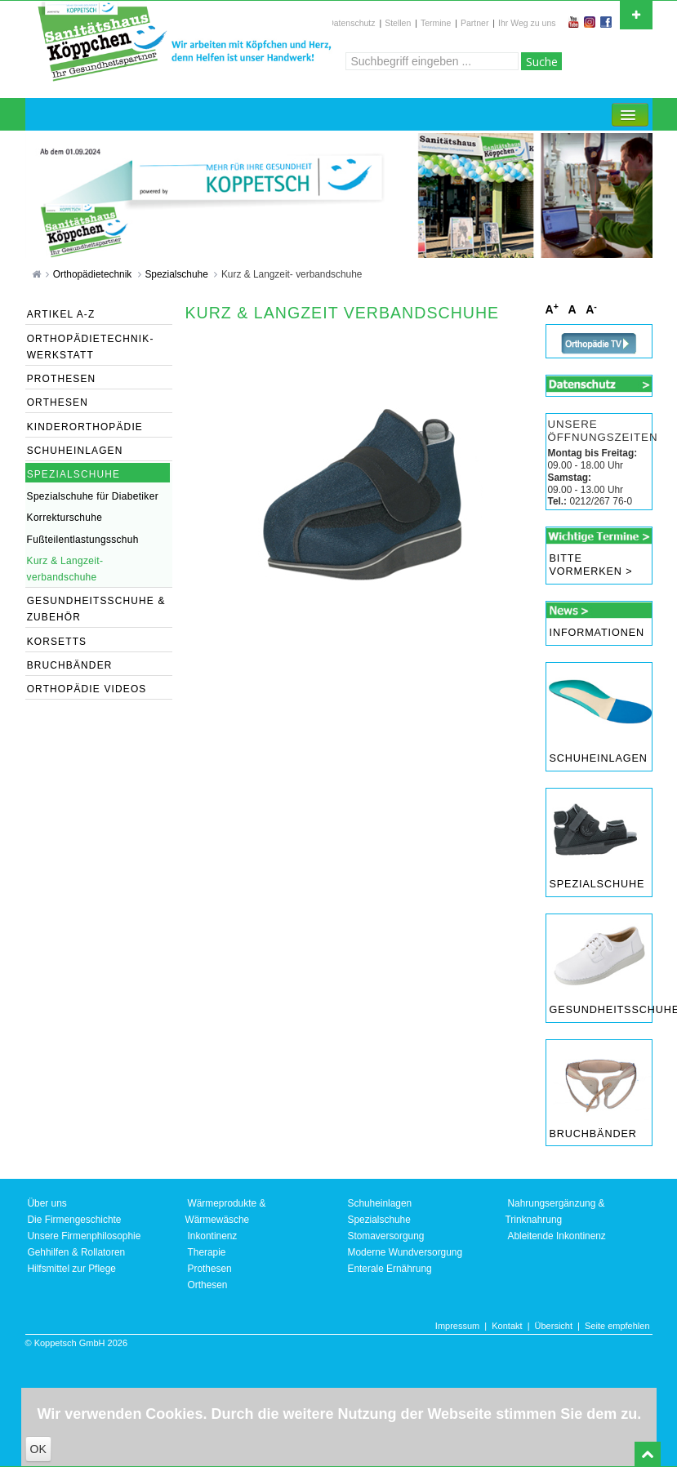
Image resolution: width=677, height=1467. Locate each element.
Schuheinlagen (599, 758)
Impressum (457, 1326)
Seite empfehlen (617, 1326)
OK (38, 1449)
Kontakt (507, 1326)
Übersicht (553, 1326)
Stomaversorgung (386, 1236)
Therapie (207, 1252)
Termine (436, 23)
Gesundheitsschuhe (600, 1010)
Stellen (398, 23)
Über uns (47, 1203)
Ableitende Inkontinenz (557, 1236)
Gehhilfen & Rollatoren (77, 1252)
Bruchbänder (593, 1134)
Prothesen (210, 1268)
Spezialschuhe (178, 274)
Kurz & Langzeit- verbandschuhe (292, 274)
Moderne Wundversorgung (405, 1252)
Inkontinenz (213, 1236)
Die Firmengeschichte (75, 1219)
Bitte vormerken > (591, 565)
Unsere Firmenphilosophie (84, 1236)
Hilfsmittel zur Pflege (72, 1268)
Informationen (597, 632)
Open (636, 13)
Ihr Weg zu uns (526, 23)
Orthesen (208, 1285)
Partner (474, 23)
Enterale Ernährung (390, 1268)
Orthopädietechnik (94, 274)
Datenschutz (351, 23)
